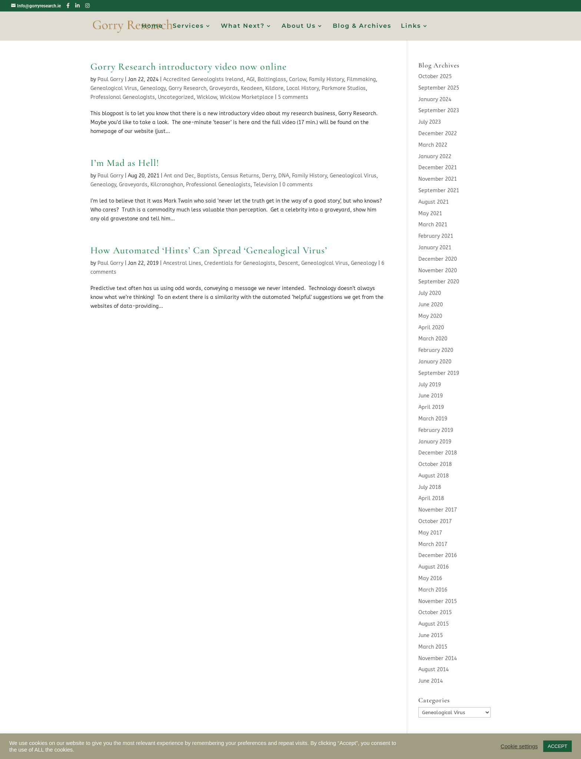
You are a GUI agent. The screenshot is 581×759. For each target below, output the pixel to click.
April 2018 (431, 498)
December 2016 (437, 555)
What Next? (243, 26)
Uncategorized (176, 97)
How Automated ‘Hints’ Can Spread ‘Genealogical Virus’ (208, 250)
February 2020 (435, 350)
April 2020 (431, 327)
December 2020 (437, 259)
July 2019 (429, 385)
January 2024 (434, 99)
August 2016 (433, 567)
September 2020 (438, 282)
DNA (283, 176)
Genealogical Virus (113, 88)
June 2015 (430, 635)
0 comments (297, 185)
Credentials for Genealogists (239, 263)
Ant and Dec (179, 176)
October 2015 (435, 612)
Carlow (297, 79)
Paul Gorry (110, 79)
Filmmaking (361, 79)
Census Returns (240, 176)
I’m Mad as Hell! (124, 163)
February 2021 (435, 236)
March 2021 (432, 225)
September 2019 (438, 373)
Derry (268, 176)
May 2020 (430, 316)
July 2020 (429, 293)
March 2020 (432, 339)
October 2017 (435, 521)
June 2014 (430, 681)
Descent (288, 263)
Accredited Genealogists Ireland (203, 79)
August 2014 (433, 669)
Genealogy (153, 88)
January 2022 (434, 156)
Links (411, 26)
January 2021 (434, 247)
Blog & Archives (362, 26)
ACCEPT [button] (557, 746)
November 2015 (437, 601)
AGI (250, 79)
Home (152, 26)
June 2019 (430, 396)
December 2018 (437, 453)
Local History (302, 88)
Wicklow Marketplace (246, 97)
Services (188, 26)
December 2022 (437, 133)
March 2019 (432, 419)
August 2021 (433, 202)
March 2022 (432, 145)
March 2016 (432, 590)
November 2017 (437, 510)
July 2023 (429, 122)
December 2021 (437, 167)
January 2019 (434, 442)
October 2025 (435, 76)
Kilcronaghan (166, 185)
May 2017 (430, 533)
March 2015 (432, 647)
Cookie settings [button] (519, 746)
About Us (299, 26)
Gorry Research (187, 88)
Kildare (274, 88)
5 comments (293, 97)
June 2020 (430, 305)
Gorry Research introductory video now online (188, 66)
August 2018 (433, 476)
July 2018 (429, 487)
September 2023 (438, 110)
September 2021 (438, 190)
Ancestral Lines (182, 263)
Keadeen (251, 88)
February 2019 (435, 430)
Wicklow (207, 97)
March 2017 (432, 544)
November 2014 (437, 658)
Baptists (207, 176)
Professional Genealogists (122, 97)
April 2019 (431, 407)
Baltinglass (272, 79)
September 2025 (438, 88)
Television (265, 185)
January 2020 (434, 362)
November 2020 (437, 270)
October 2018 (435, 464)
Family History (326, 79)
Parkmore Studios (344, 88)
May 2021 (430, 213)
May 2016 (430, 578)
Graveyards (223, 88)
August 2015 (433, 624)
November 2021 (437, 179)
